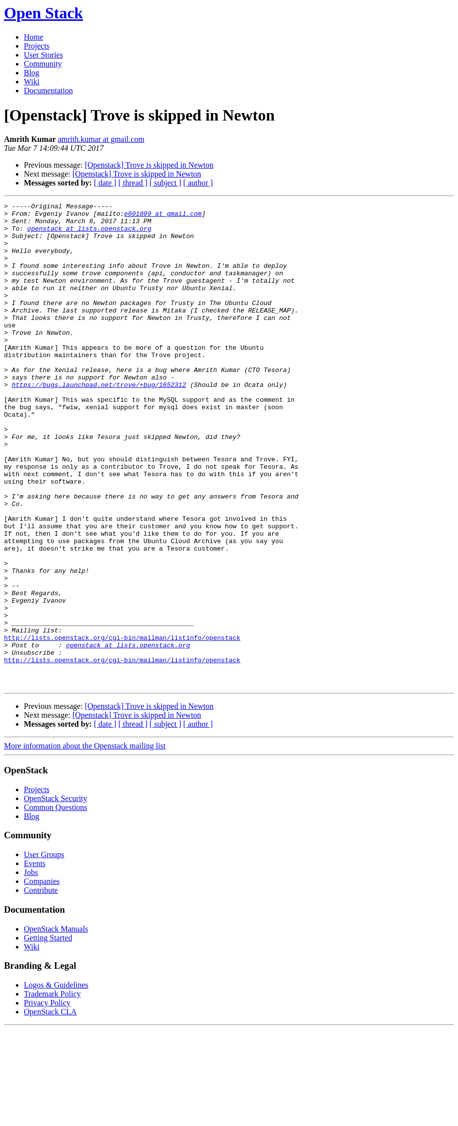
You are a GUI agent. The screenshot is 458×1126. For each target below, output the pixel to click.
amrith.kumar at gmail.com (101, 139)
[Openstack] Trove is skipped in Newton (149, 165)
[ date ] (105, 183)
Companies (42, 978)
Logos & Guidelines (56, 1081)
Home (33, 37)
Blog (31, 72)
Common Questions (55, 904)
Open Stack (43, 13)
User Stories (43, 55)
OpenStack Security (55, 895)
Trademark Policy (52, 1090)
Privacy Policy (47, 1099)
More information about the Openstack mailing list (84, 842)
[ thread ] (133, 183)
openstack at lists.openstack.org (89, 234)
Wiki (31, 81)
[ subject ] (165, 183)
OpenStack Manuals (56, 1025)
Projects (37, 46)
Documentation (48, 90)
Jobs (31, 969)
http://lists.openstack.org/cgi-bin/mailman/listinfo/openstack (122, 725)
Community (43, 64)
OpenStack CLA (50, 1108)
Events (35, 960)
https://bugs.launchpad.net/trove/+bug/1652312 (99, 421)
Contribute (41, 987)
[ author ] (198, 183)
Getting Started (48, 1034)
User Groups (44, 951)
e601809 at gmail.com (163, 216)
